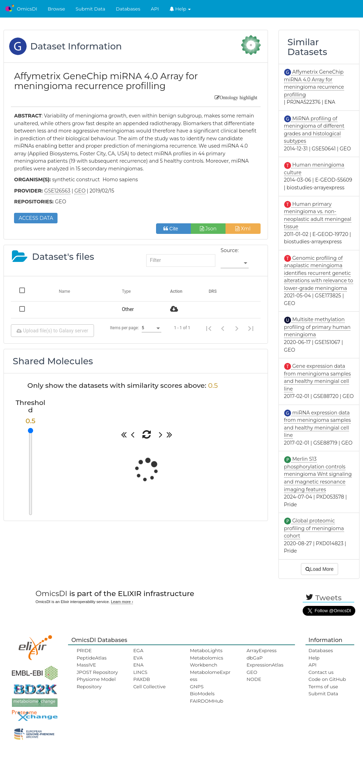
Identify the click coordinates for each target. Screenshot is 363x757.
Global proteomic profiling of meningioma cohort (314, 528)
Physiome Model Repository (95, 682)
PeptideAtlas (91, 658)
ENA (138, 665)
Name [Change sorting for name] (64, 291)
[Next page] (237, 328)
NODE (254, 679)
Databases (128, 9)
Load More (319, 569)
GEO (252, 672)
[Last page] (251, 328)
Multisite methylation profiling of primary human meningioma (317, 327)
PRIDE (84, 650)
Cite (173, 228)
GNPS (196, 686)
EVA (138, 658)
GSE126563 (57, 191)
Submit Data (91, 9)
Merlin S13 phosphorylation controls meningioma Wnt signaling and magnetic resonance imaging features (318, 474)
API (155, 9)
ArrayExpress (262, 650)
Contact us (321, 672)
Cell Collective (149, 686)
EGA (138, 650)
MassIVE (86, 665)
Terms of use (323, 686)
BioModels (202, 693)
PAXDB (141, 679)
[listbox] (235, 263)
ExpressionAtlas (265, 665)
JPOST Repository (97, 672)
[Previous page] (223, 328)
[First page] (209, 328)
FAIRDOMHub (206, 701)
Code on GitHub (327, 679)
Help (180, 9)
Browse (56, 9)
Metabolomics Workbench (206, 661)
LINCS (140, 672)
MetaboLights (206, 650)
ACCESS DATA (36, 218)
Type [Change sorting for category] (126, 291)
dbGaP (255, 658)
